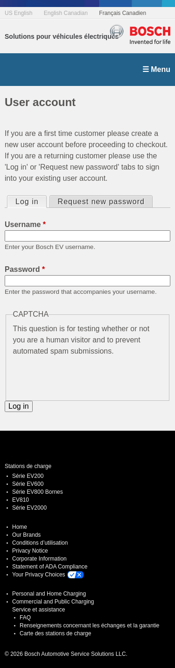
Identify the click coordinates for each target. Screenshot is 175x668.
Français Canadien (122, 13)
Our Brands (26, 535)
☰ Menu (156, 69)
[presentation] (84, 375)
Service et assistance (38, 609)
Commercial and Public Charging (53, 601)
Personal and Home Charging (49, 593)
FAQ (25, 617)
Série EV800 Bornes (37, 492)
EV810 (20, 500)
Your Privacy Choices (38, 574)
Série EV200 (27, 476)
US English (18, 13)
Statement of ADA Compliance (49, 566)
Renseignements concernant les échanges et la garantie (90, 625)
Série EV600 (27, 484)
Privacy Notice (30, 550)
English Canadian (66, 13)
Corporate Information (39, 558)
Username (25, 224)
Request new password (101, 202)
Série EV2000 (29, 508)
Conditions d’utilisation (40, 543)
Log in (30, 201)
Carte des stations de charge (55, 633)
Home (19, 527)
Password (25, 269)
